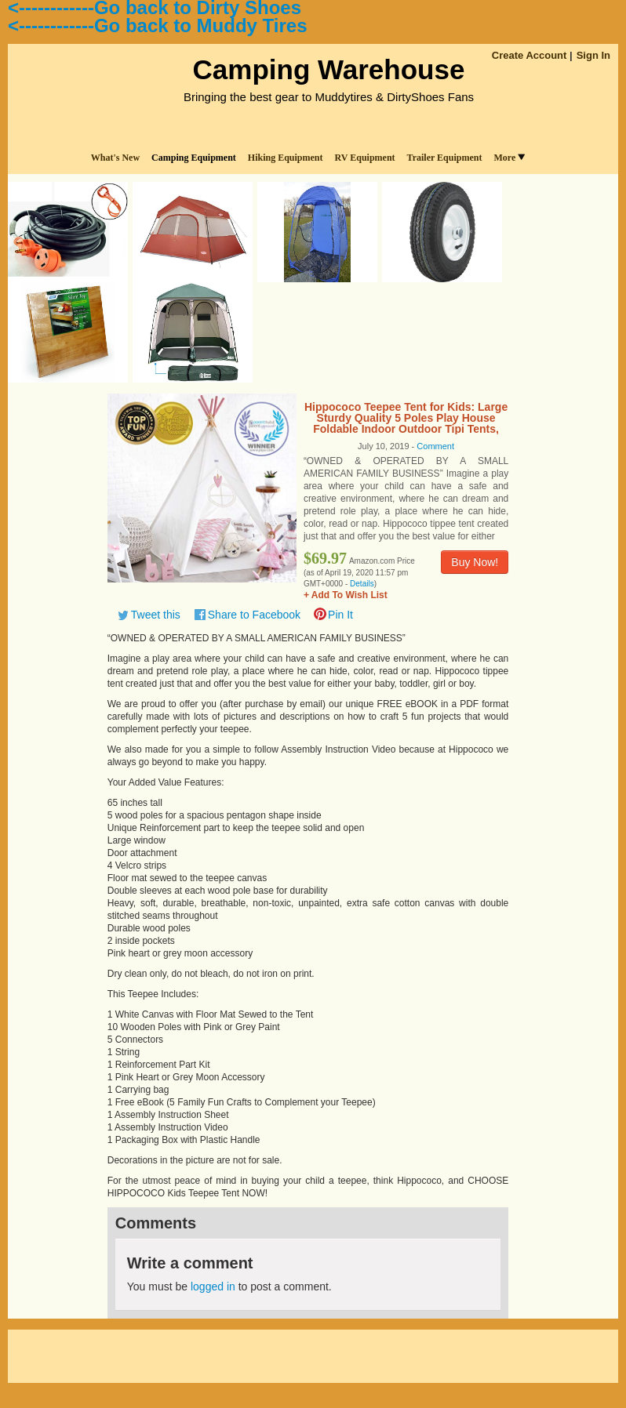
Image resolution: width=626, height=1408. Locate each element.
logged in (213, 1286)
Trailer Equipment (444, 157)
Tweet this (155, 614)
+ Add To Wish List (346, 595)
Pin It (340, 614)
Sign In (593, 55)
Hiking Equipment (285, 157)
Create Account (529, 55)
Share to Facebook (254, 614)
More (509, 157)
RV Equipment (365, 157)
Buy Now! (474, 562)
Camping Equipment (193, 157)
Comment (435, 446)
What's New (115, 157)
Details (362, 583)
